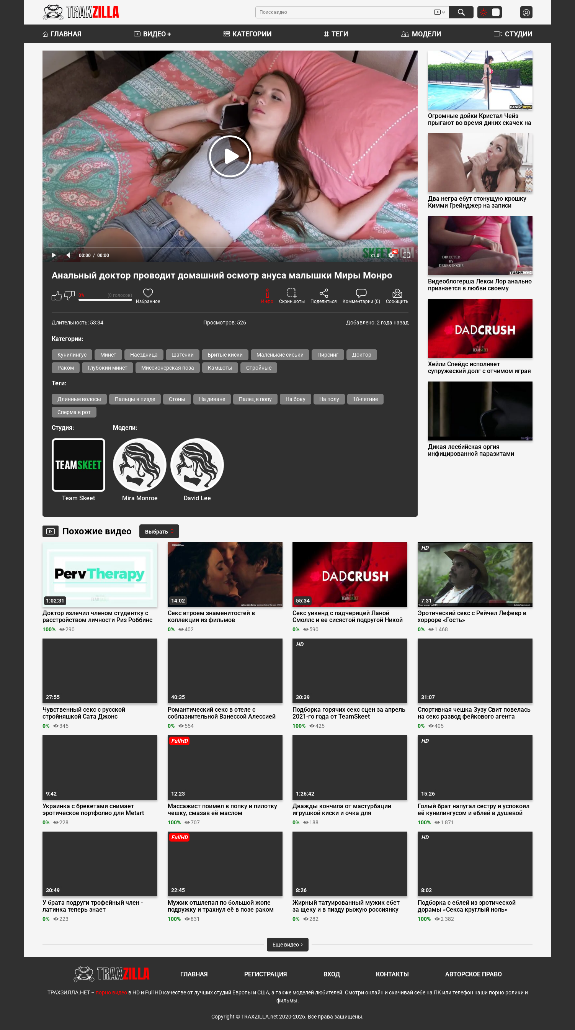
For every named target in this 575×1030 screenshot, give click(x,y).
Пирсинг (327, 355)
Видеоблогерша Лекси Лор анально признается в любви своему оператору (480, 285)
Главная (62, 34)
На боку (295, 399)
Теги (336, 34)
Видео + (152, 34)
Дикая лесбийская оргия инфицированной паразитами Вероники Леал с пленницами (471, 450)
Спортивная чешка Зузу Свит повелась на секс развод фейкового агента (474, 713)
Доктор (361, 355)
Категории (248, 34)
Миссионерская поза (167, 368)
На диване (212, 399)
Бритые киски (225, 355)
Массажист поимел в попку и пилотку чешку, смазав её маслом (222, 810)
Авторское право (473, 974)
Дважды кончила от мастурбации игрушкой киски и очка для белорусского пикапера (341, 810)
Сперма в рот (74, 412)
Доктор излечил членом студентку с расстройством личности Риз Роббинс (97, 617)
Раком (65, 368)
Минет (108, 355)
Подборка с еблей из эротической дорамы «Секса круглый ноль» (467, 906)
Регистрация (265, 974)
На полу (329, 399)
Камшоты (220, 368)
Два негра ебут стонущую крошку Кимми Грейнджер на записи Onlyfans (477, 202)
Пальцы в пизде (135, 399)
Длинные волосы (79, 399)
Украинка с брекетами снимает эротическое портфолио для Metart (93, 810)
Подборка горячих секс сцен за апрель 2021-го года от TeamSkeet (348, 713)
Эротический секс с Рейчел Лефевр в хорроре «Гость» (472, 617)
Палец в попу (255, 399)
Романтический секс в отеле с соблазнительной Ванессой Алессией (222, 713)
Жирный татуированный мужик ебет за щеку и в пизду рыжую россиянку (346, 906)
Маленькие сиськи (280, 355)
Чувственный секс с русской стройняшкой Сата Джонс (83, 713)
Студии (513, 34)
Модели (421, 34)
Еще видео (288, 945)
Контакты (392, 974)
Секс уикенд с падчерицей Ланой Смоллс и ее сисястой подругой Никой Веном (347, 617)
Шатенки (183, 355)
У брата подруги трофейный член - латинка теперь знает (92, 906)
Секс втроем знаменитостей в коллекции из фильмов (211, 617)
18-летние (365, 399)
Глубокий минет (107, 368)
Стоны (177, 399)
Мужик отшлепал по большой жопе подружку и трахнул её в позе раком (221, 906)
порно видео (111, 992)
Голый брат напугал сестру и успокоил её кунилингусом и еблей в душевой (473, 810)
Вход (331, 974)
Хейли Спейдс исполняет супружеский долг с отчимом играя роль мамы (479, 368)
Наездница (144, 355)
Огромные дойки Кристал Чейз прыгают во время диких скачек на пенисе (479, 119)
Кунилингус (72, 355)
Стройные (258, 368)
